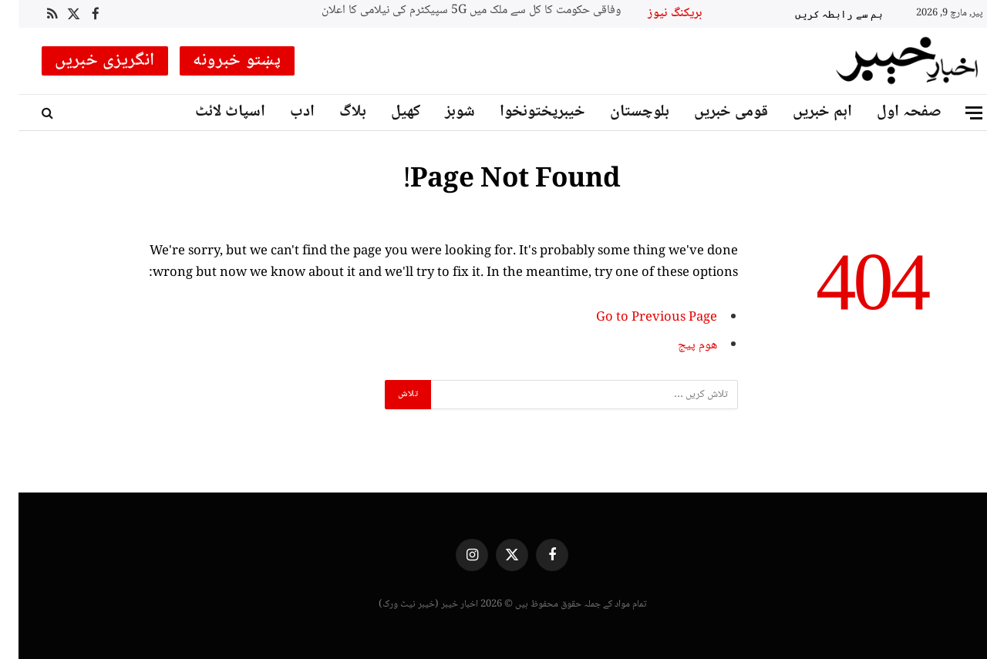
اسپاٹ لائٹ (212, 112)
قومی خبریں (712, 112)
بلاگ (334, 112)
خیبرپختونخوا (524, 112)
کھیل (387, 112)
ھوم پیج (679, 346)
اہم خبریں (804, 112)
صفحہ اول (890, 112)
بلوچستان (621, 112)
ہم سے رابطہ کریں (820, 14)
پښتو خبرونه (218, 61)
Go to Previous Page (638, 318)
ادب (283, 112)
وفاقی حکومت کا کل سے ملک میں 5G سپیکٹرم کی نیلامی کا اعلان (452, 11)
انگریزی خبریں (86, 61)
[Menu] (955, 113)
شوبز (441, 112)
